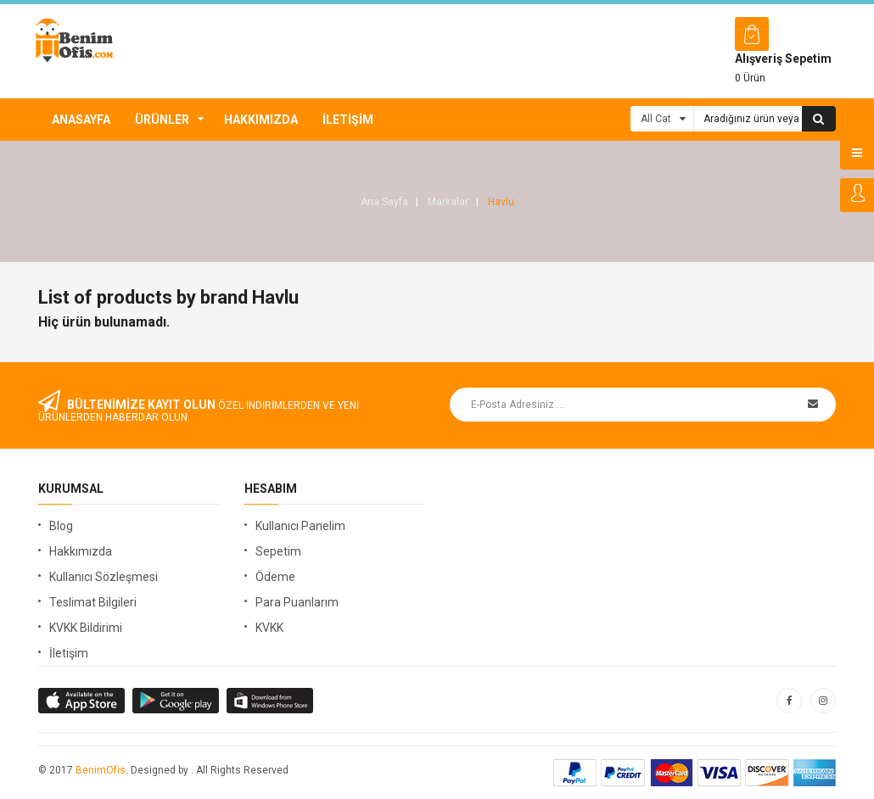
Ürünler (162, 119)
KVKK (269, 627)
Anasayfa (81, 119)
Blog (61, 526)
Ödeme (275, 577)
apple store (176, 700)
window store (271, 700)
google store (82, 700)
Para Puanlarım (297, 602)
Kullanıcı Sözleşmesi (103, 577)
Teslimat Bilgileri (93, 602)
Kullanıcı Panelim (300, 526)
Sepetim (278, 551)
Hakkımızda (261, 119)
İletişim (347, 119)
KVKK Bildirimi (85, 627)
